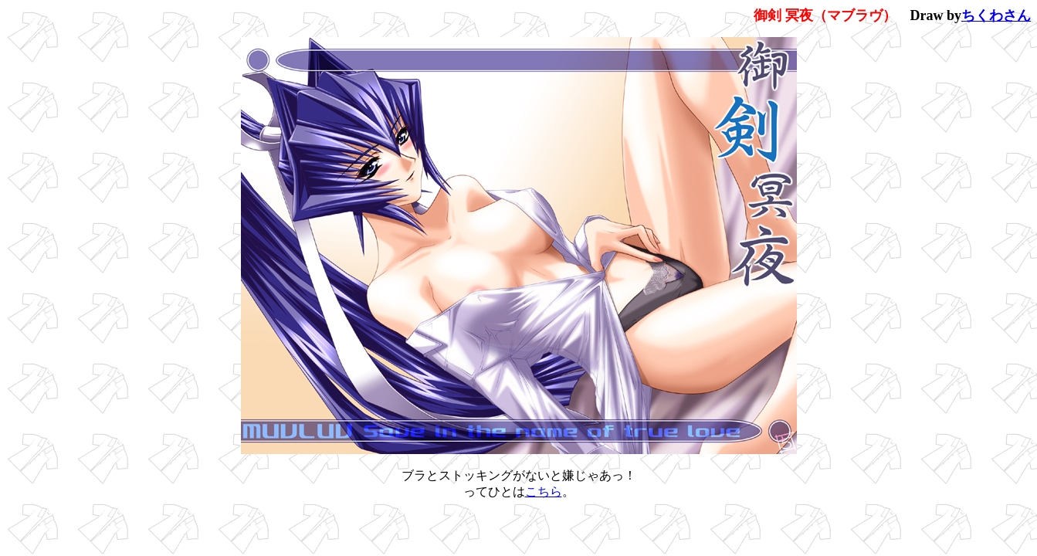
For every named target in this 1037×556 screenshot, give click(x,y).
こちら (543, 491)
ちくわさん (996, 15)
